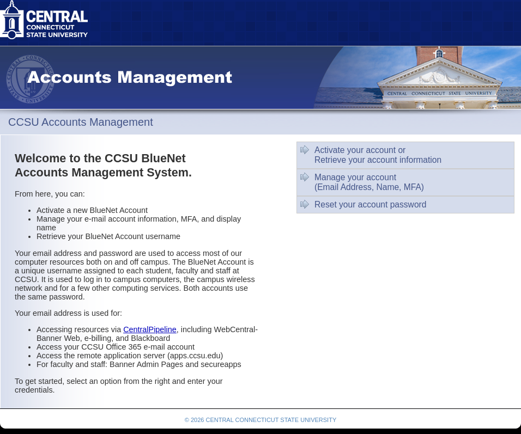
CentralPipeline (150, 329)
